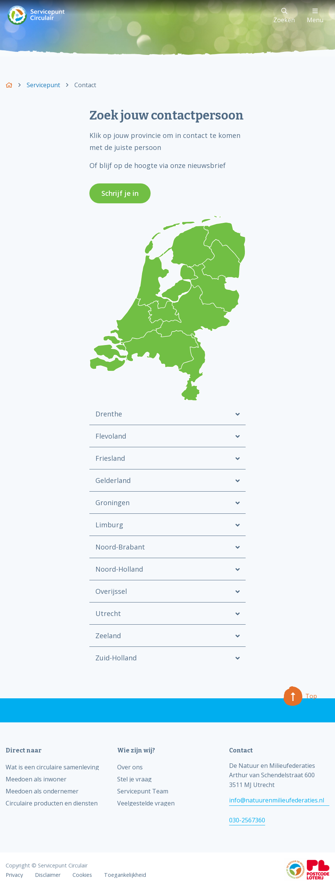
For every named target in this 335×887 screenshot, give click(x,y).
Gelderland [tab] (113, 480)
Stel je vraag (134, 779)
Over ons (130, 767)
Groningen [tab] (112, 502)
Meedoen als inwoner (36, 779)
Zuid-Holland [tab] (116, 657)
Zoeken (284, 16)
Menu (315, 16)
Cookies (82, 875)
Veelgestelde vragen (146, 803)
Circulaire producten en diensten (52, 803)
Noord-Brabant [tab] (120, 546)
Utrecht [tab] (108, 613)
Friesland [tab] (110, 458)
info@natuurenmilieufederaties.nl (276, 800)
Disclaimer (47, 875)
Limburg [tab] (109, 524)
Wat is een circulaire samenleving (52, 767)
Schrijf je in (120, 193)
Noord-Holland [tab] (119, 569)
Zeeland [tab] (108, 635)
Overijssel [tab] (111, 591)
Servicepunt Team (142, 791)
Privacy (14, 875)
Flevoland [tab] (110, 435)
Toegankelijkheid (125, 875)
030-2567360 (247, 820)
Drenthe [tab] (108, 413)
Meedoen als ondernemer (42, 791)
